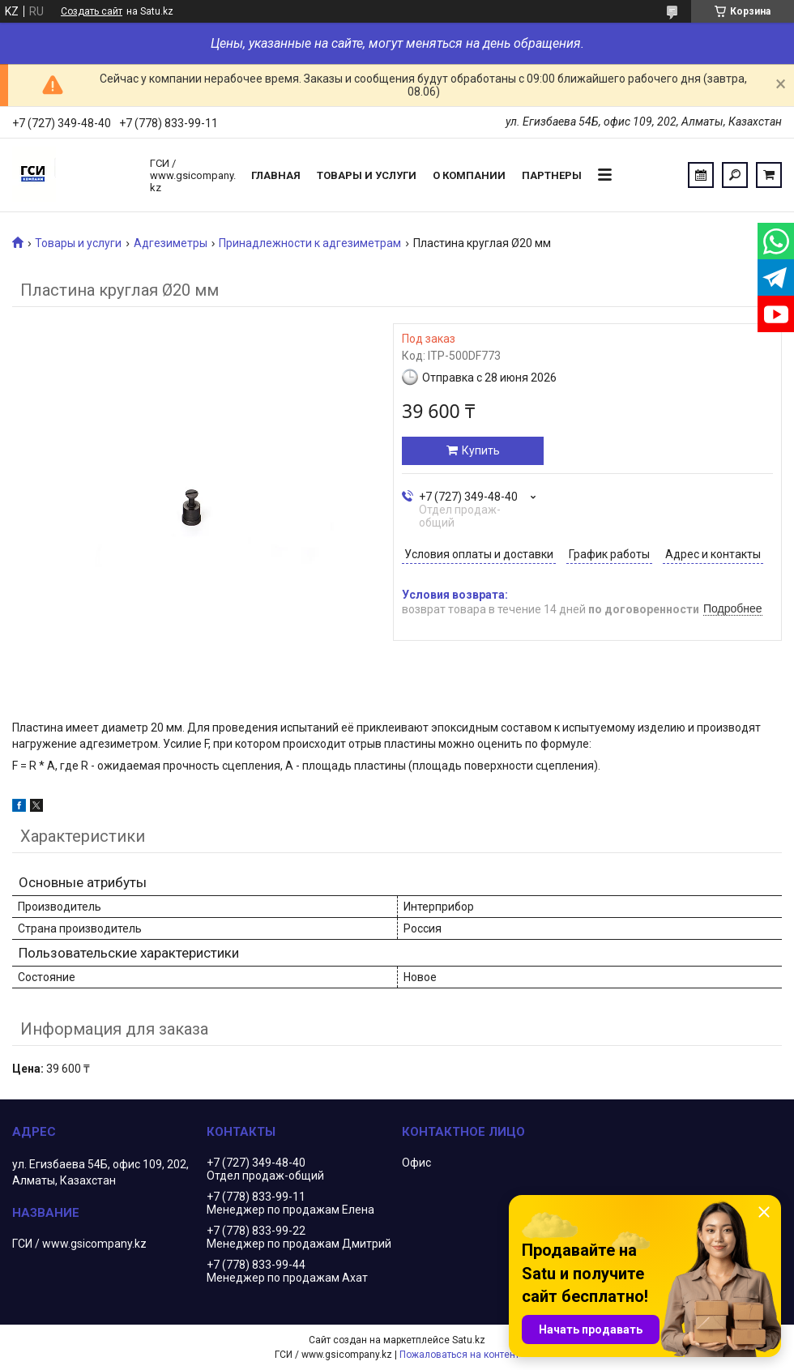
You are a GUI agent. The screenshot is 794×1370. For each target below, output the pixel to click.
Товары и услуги (366, 175)
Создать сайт (91, 11)
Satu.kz (468, 1340)
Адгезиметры (170, 243)
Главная (276, 175)
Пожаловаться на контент (459, 1354)
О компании (469, 175)
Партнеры (552, 175)
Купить (481, 450)
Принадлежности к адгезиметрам (310, 243)
